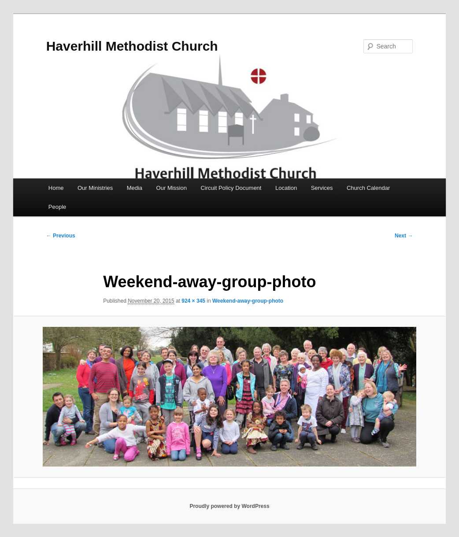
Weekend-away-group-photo (247, 301)
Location (286, 188)
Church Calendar (368, 188)
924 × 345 (193, 301)
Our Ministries (95, 188)
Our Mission (171, 188)
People (57, 207)
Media (134, 188)
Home (56, 188)
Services (322, 188)
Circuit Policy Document (230, 188)
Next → (404, 236)
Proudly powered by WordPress (229, 506)
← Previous (60, 236)
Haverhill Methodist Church (132, 46)
